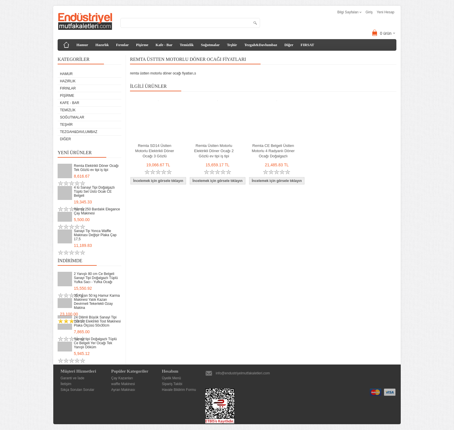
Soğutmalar (210, 45)
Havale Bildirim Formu (179, 390)
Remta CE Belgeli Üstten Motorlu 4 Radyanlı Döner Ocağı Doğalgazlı (273, 150)
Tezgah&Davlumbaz (260, 45)
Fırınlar (122, 45)
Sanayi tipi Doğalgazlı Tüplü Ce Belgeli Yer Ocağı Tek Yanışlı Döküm (95, 343)
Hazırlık (102, 45)
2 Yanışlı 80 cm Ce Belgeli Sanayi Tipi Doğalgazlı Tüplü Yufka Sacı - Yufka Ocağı (96, 278)
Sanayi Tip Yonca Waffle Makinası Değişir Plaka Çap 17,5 (95, 235)
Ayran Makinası (123, 390)
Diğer (288, 45)
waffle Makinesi (123, 384)
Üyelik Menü (171, 378)
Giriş (369, 12)
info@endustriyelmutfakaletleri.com (243, 373)
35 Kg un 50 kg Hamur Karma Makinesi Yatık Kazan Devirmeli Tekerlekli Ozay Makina (97, 302)
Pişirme (142, 45)
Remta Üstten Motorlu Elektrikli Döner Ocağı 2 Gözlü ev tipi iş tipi (214, 150)
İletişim (66, 384)
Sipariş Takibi (172, 384)
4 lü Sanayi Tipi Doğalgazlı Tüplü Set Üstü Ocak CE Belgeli (94, 191)
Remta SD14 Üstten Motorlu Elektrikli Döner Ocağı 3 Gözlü (154, 150)
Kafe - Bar (163, 45)
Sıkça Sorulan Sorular (77, 390)
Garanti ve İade (72, 378)
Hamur (82, 45)
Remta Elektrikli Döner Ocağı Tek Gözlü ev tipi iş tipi (96, 168)
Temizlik (187, 45)
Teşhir (232, 45)
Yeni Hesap (385, 12)
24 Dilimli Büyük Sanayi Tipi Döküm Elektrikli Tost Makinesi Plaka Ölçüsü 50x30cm (97, 321)
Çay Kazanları (122, 378)
